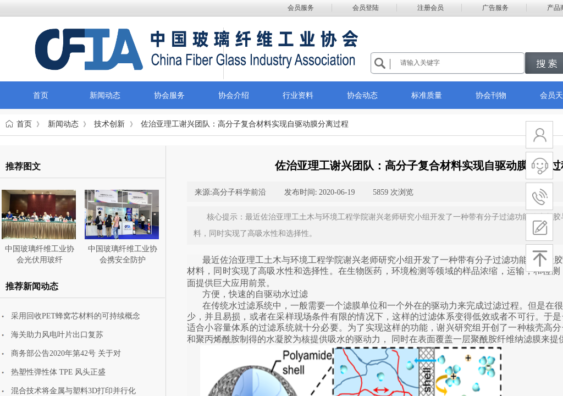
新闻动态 (63, 124)
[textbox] (460, 62)
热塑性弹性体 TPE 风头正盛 (58, 372)
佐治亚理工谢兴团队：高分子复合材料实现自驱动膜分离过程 (245, 124)
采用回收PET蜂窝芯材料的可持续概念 (75, 316)
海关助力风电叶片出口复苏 (57, 335)
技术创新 (109, 124)
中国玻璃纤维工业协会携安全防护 (122, 254)
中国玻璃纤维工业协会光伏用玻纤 (39, 254)
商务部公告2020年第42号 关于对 (66, 353)
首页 (24, 124)
